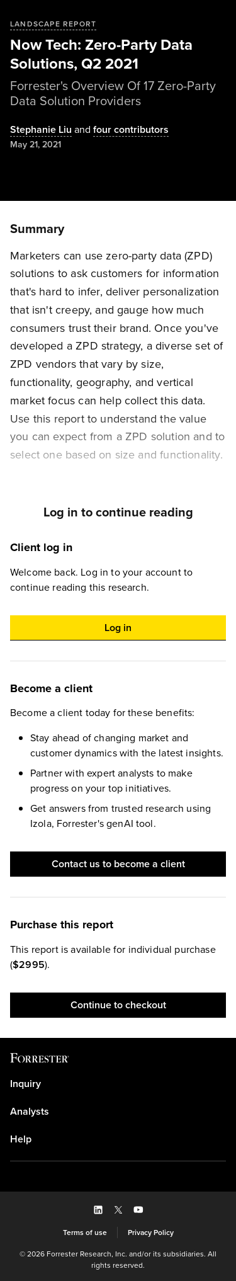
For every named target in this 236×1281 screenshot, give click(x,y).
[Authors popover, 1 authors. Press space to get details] (41, 130)
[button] (118, 627)
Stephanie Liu (41, 130)
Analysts (29, 1111)
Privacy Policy (151, 1232)
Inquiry (25, 1084)
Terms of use (85, 1232)
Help (20, 1139)
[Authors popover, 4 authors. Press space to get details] (120, 130)
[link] (118, 1084)
